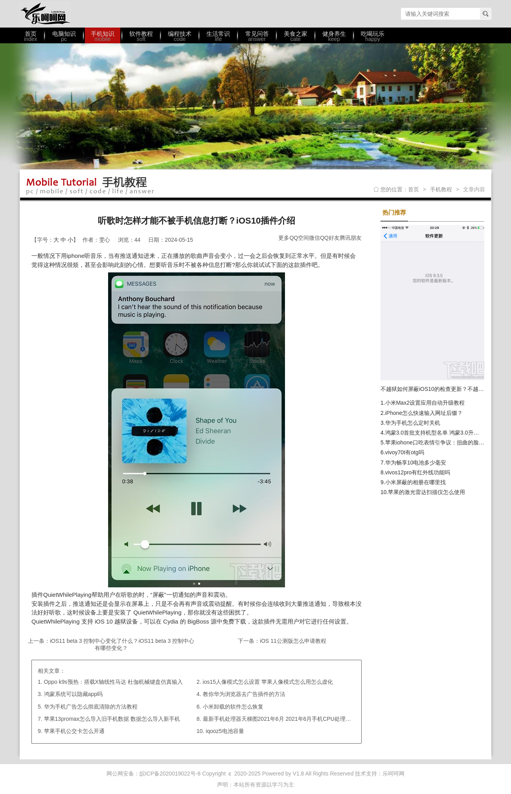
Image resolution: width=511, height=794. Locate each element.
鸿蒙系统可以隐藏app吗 (73, 694)
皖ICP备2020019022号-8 (170, 773)
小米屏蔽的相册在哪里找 (415, 482)
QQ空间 (299, 238)
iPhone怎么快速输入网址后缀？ (424, 413)
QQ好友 (330, 238)
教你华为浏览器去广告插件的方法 (244, 694)
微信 (314, 238)
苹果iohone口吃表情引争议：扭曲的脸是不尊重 (443, 442)
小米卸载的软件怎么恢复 (233, 706)
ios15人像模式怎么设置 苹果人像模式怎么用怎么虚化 (268, 682)
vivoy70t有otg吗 (404, 452)
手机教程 (441, 189)
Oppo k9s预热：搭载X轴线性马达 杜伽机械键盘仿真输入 (113, 682)
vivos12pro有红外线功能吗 (417, 472)
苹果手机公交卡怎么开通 (74, 731)
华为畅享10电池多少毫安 (416, 462)
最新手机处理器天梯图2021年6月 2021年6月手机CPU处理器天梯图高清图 (293, 719)
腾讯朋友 (351, 238)
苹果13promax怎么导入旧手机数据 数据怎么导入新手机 (112, 719)
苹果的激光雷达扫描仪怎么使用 (426, 492)
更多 (283, 238)
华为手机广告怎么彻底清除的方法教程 (91, 706)
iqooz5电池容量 (225, 731)
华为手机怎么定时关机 (412, 423)
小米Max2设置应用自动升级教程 (425, 403)
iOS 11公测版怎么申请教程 (293, 641)
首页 (413, 189)
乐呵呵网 (45, 14)
